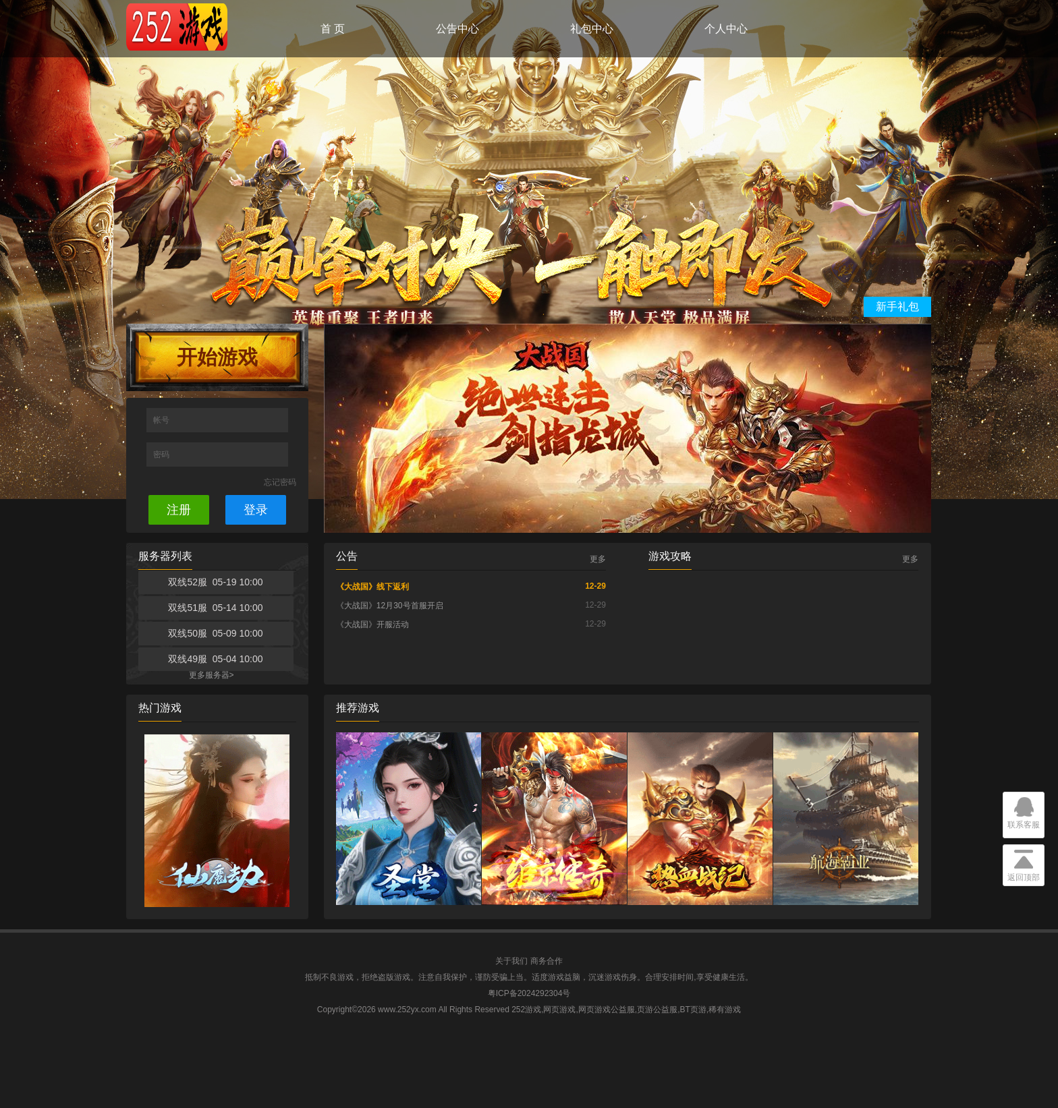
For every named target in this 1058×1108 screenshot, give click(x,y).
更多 (598, 559)
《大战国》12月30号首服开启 (389, 605)
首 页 (333, 28)
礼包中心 (591, 28)
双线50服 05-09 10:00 (215, 633)
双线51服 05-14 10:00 (215, 607)
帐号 (162, 420)
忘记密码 (280, 482)
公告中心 (457, 28)
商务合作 (546, 961)
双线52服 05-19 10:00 (215, 582)
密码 (162, 454)
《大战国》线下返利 (372, 586)
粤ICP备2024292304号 (529, 993)
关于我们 (511, 961)
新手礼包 (897, 306)
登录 (256, 510)
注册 (179, 510)
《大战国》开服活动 (372, 624)
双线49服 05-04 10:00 (215, 658)
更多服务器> (211, 675)
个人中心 (726, 28)
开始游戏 (217, 357)
